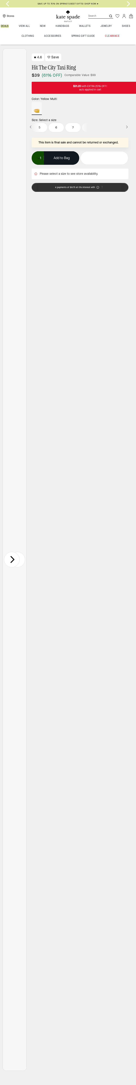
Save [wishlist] (53, 57)
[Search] (94, 16)
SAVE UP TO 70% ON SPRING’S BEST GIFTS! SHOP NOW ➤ (68, 3)
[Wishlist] (117, 16)
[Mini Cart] (130, 16)
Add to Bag (62, 158)
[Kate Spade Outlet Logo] (68, 16)
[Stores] (8, 16)
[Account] (124, 16)
